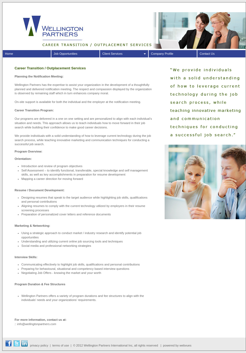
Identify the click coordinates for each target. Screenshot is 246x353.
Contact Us (207, 53)
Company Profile (162, 53)
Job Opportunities (65, 53)
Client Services (112, 53)
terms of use (60, 345)
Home (9, 53)
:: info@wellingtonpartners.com (35, 324)
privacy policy (39, 345)
